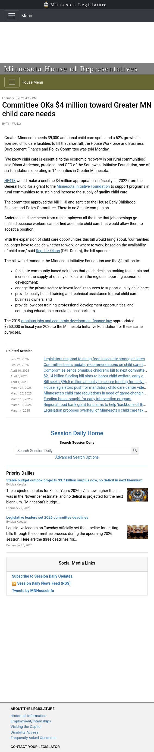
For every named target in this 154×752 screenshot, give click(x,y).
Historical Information (28, 715)
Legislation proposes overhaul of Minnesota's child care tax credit (99, 410)
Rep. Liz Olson (48, 251)
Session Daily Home (77, 433)
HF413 (9, 180)
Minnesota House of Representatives (71, 68)
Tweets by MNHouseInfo (33, 590)
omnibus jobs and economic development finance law (66, 321)
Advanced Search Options (77, 457)
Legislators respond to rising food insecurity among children (94, 359)
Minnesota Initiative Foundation (83, 186)
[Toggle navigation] (11, 15)
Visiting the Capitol (26, 726)
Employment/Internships (31, 721)
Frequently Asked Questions (33, 737)
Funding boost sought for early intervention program (87, 399)
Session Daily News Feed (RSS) (43, 583)
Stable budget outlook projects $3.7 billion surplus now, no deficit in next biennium (74, 480)
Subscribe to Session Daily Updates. (43, 576)
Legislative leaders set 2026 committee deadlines (47, 517)
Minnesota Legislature (75, 4)
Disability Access (25, 732)
